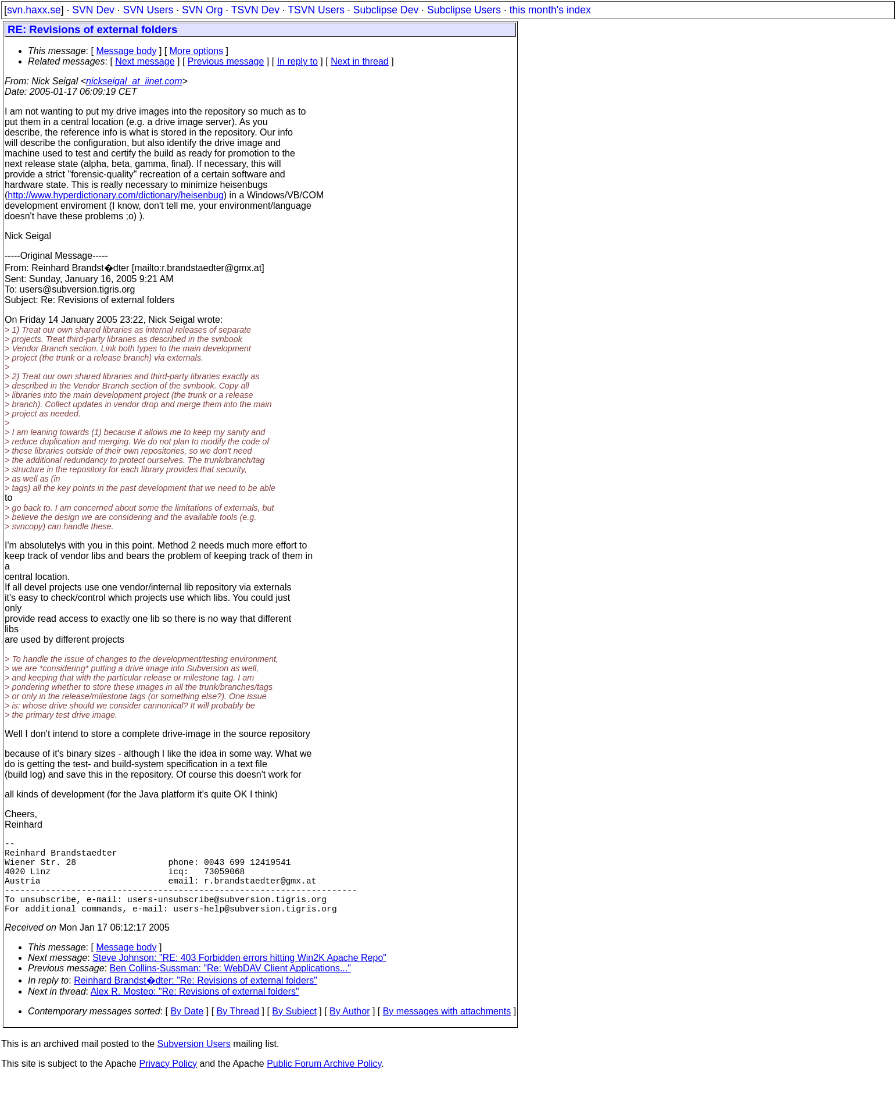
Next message (144, 61)
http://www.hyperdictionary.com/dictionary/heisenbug (115, 195)
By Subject (294, 1030)
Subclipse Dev (385, 10)
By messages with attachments (447, 1030)
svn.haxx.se (34, 10)
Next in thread (360, 61)
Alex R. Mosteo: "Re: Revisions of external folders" (195, 1010)
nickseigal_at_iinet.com (134, 81)
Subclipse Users (464, 10)
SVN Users (148, 10)
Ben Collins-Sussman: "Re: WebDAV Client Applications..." (230, 987)
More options (197, 51)
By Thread (238, 1030)
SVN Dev (93, 10)
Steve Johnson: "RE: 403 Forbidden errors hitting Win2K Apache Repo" (239, 976)
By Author (349, 1030)
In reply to (297, 61)
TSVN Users (316, 10)
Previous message (226, 61)
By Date (186, 1030)
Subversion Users (194, 1062)
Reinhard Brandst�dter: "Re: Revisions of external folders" (195, 999)
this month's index (550, 10)
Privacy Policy (168, 1082)
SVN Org (202, 10)
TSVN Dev (255, 10)
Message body (126, 51)
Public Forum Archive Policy (324, 1082)
